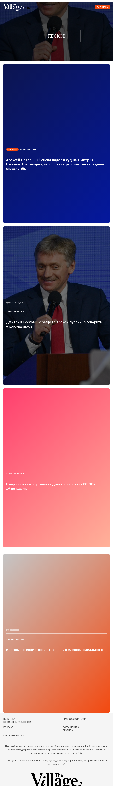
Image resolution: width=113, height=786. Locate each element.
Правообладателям (74, 719)
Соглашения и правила (71, 728)
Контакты (9, 727)
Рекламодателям (13, 735)
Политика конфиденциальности (17, 720)
